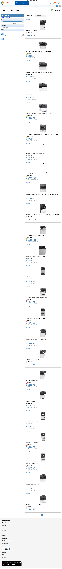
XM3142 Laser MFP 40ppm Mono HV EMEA (38, 113)
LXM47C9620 (29, 341)
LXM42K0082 (29, 320)
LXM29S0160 (29, 53)
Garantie (4, 530)
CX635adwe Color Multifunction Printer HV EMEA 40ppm (42, 134)
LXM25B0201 (29, 403)
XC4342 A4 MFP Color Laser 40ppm (36, 153)
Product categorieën (7, 540)
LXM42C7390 (29, 486)
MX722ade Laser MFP (32, 401)
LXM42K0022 (29, 258)
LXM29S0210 (29, 74)
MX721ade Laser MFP (32, 380)
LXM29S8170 (29, 115)
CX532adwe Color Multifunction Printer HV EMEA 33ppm (42, 194)
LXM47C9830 (29, 155)
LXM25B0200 (29, 382)
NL (57, 5)
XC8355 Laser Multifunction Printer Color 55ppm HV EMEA (42, 214)
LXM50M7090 (29, 136)
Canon (2, 33)
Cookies (4, 557)
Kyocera (3, 37)
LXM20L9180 (29, 216)
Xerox (2, 39)
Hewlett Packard (5, 35)
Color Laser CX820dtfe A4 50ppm (35, 256)
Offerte (4, 535)
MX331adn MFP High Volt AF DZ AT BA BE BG (39, 51)
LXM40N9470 (29, 95)
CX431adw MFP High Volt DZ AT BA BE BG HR (39, 93)
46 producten (29, 15)
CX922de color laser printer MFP (35, 235)
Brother (3, 32)
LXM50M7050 (29, 196)
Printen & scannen (10, 8)
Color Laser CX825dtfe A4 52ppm (35, 277)
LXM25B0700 (29, 424)
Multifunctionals (30, 8)
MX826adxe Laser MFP (32, 442)
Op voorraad (4, 27)
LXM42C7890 (29, 506)
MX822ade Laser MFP (32, 463)
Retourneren (5, 533)
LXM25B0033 (29, 361)
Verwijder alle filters (6, 17)
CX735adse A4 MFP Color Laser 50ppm (37, 339)
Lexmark (38, 8)
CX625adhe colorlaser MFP (33, 504)
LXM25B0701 (29, 444)
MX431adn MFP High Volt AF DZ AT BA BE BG (39, 72)
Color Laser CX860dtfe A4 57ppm (35, 318)
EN (60, 5)
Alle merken (5, 543)
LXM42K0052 (29, 279)
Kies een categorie (22, 3)
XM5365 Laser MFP (31, 30)
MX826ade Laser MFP (32, 422)
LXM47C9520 (29, 299)
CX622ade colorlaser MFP (33, 484)
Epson (2, 34)
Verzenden (4, 528)
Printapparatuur (21, 8)
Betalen (4, 525)
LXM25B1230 (29, 32)
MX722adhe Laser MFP (32, 359)
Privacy (4, 554)
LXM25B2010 (29, 465)
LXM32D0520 (29, 175)
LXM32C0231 (29, 237)
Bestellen (4, 522)
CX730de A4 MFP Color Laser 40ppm (36, 297)
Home (2, 8)
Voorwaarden (5, 560)
